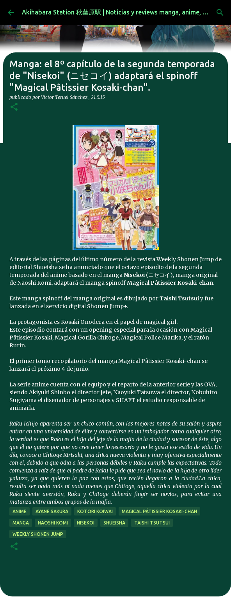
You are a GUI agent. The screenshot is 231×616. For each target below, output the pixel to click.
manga (20, 522)
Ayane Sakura (52, 511)
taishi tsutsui (152, 522)
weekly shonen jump (37, 534)
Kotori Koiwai (95, 511)
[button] (14, 107)
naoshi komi (53, 522)
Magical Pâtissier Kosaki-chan (159, 511)
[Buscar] (220, 12)
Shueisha (114, 522)
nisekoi (85, 522)
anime (19, 511)
